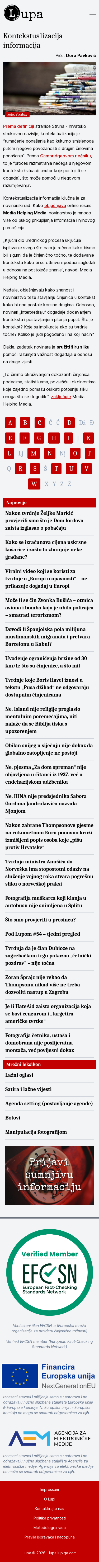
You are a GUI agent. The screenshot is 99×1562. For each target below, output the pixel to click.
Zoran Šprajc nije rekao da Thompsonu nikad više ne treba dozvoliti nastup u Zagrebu (42, 984)
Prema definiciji (18, 126)
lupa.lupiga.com (63, 1553)
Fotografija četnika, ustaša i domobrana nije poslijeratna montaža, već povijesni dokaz (39, 1042)
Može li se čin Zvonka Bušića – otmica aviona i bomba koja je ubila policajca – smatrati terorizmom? (49, 607)
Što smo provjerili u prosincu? (40, 920)
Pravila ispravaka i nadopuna (50, 1537)
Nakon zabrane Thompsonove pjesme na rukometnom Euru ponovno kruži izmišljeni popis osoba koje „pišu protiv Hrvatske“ (49, 836)
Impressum (49, 1489)
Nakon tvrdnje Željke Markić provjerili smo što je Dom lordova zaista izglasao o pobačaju (44, 520)
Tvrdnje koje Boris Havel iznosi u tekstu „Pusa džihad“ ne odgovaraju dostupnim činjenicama (47, 687)
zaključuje (61, 396)
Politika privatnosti (50, 1518)
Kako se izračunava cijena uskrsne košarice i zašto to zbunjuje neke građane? (46, 549)
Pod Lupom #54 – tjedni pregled (42, 934)
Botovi (12, 1118)
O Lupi (49, 1499)
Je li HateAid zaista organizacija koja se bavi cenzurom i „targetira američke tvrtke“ (48, 1013)
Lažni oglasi (19, 1075)
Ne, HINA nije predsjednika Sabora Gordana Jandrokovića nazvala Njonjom (46, 803)
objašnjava (55, 205)
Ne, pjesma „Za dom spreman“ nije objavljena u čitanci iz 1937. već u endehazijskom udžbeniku (45, 774)
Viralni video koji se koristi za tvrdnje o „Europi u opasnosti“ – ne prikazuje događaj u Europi (46, 578)
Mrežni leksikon (23, 1064)
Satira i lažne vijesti (28, 1089)
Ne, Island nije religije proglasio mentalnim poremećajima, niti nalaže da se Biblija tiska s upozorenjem (42, 720)
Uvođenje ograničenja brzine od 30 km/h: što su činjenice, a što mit (46, 662)
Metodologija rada (50, 1527)
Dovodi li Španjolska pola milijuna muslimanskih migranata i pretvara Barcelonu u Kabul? (47, 636)
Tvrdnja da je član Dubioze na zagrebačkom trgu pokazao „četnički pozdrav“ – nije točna (48, 955)
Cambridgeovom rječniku (65, 155)
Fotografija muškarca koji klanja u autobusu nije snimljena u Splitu (45, 902)
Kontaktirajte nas (49, 1508)
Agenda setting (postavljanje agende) (49, 1103)
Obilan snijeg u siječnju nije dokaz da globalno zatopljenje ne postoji (49, 749)
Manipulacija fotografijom (36, 1132)
